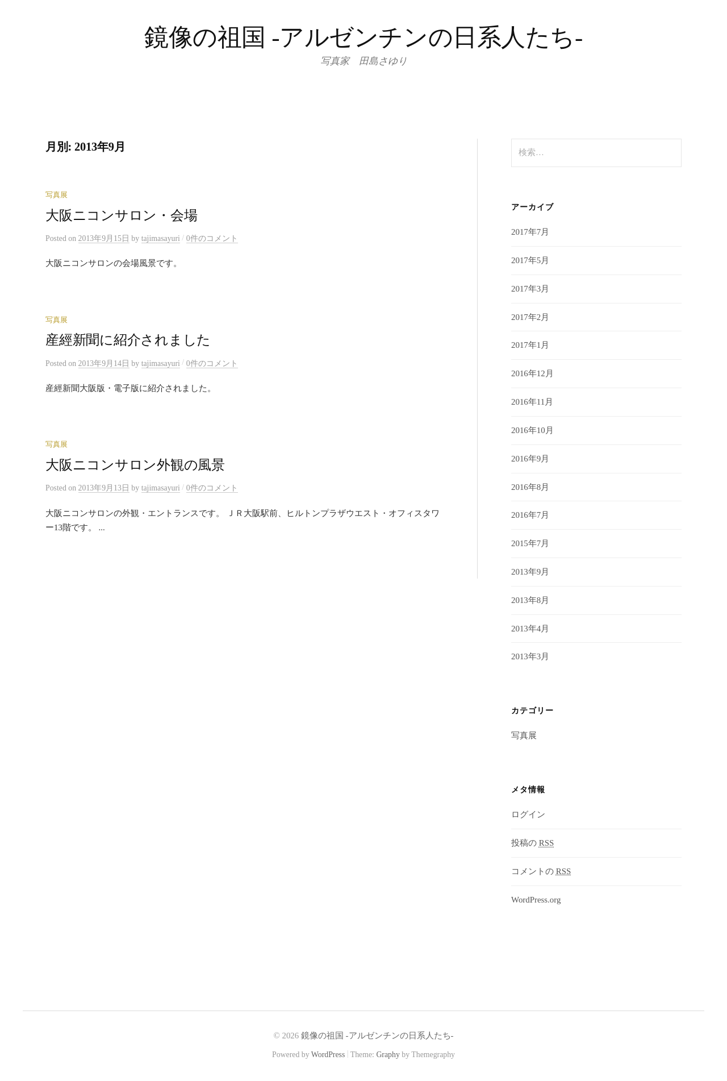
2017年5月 (530, 260)
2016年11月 (532, 401)
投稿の (532, 842)
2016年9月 (530, 458)
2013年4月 (530, 628)
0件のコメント (212, 238)
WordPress (328, 1054)
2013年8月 (530, 600)
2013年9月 (530, 571)
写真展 (56, 195)
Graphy (387, 1054)
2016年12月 (532, 373)
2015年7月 (530, 543)
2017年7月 (530, 231)
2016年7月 (530, 514)
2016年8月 (530, 487)
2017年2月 (530, 317)
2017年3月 (530, 288)
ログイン (528, 814)
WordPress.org (536, 899)
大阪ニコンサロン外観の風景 (135, 465)
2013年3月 (530, 656)
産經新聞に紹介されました (128, 339)
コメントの (541, 871)
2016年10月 (532, 430)
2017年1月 (530, 345)
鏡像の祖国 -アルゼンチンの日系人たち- (363, 37)
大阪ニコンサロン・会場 (121, 215)
